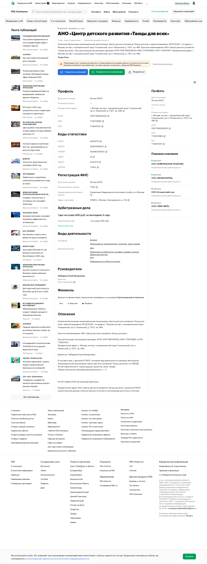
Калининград (76, 521)
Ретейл (145, 20)
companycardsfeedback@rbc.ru (182, 542)
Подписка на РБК (24, 3)
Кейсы (107, 12)
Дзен (43, 521)
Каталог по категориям (92, 452)
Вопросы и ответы (129, 467)
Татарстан (74, 543)
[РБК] (12, 3)
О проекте (133, 12)
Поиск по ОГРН (127, 447)
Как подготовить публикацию (61, 480)
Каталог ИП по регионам (92, 460)
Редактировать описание (163, 63)
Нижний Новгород (78, 530)
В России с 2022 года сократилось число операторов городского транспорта (36, 110)
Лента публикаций (24, 30)
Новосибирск (76, 508)
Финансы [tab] (74, 82)
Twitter (43, 504)
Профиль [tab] (62, 82)
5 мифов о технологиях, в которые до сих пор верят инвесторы (34, 200)
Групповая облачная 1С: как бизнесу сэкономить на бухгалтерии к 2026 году (35, 252)
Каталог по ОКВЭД (90, 444)
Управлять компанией (183, 12)
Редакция (15, 508)
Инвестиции (42, 3)
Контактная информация (22, 504)
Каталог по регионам (91, 448)
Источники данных (129, 459)
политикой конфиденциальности (74, 558)
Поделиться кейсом (19, 464)
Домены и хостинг (137, 515)
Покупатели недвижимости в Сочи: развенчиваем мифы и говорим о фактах (35, 42)
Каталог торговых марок (92, 456)
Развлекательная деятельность (96, 40)
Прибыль (87, 303)
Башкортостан (76, 513)
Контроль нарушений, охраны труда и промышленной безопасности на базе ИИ (36, 364)
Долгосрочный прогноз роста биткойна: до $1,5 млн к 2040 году (36, 291)
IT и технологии (58, 20)
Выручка (72, 303)
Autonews (98, 3)
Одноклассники (48, 508)
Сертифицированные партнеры (25, 476)
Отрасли (71, 3)
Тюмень (73, 547)
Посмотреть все (65, 225)
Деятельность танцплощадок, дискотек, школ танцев (115, 243)
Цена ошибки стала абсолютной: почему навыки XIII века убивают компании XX (37, 130)
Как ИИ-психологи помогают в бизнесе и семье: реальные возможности (36, 272)
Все (61, 303)
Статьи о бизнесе (55, 468)
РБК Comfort (105, 500)
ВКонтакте (45, 500)
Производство (159, 20)
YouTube (44, 513)
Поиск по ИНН (127, 451)
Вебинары (52, 456)
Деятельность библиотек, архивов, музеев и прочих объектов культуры (114, 253)
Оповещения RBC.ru (109, 519)
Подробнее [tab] (63, 57)
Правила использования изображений (98, 472)
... (147, 2)
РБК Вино (138, 3)
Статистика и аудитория (131, 455)
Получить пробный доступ (22, 452)
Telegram (44, 517)
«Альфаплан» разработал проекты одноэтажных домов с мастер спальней (36, 382)
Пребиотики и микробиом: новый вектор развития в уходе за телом (36, 180)
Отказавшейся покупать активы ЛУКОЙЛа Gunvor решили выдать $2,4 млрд (36, 346)
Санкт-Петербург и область (82, 500)
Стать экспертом (160, 12)
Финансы (116, 20)
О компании (16, 500)
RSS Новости (105, 515)
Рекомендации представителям (95, 464)
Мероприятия (58, 3)
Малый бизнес (76, 20)
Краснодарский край (79, 526)
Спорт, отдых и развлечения (69, 40)
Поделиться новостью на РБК (23, 448)
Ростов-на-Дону (77, 539)
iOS (130, 500)
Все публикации (31, 397)
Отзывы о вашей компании (22, 460)
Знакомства (134, 523)
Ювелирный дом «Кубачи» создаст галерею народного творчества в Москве (35, 311)
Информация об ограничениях (172, 500)
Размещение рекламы (20, 513)
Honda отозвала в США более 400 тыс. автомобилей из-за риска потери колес (35, 146)
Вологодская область (79, 517)
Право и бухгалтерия (37, 20)
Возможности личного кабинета (62, 484)
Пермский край (77, 534)
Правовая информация (169, 504)
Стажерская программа (21, 517)
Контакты (125, 444)
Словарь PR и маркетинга (132, 471)
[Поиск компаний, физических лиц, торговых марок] (59, 11)
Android (132, 504)
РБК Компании (112, 3)
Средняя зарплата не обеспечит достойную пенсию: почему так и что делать (37, 330)
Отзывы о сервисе (19, 472)
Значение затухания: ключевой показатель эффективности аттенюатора (36, 218)
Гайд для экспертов (56, 472)
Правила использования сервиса (96, 468)
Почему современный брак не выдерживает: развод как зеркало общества (36, 94)
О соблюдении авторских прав (172, 508)
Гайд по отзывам (55, 476)
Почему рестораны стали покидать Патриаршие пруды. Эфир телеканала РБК (36, 73)
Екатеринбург (76, 504)
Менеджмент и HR (14, 20)
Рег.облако (134, 519)
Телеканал (126, 3)
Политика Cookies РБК (130, 475)
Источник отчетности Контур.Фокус (136, 463)
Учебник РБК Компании (58, 464)
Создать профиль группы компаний (26, 468)
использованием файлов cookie (41, 558)
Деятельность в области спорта (105, 261)
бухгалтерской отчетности (131, 298)
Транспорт (175, 20)
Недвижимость (84, 3)
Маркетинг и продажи (97, 20)
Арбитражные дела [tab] (91, 82)
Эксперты (96, 12)
